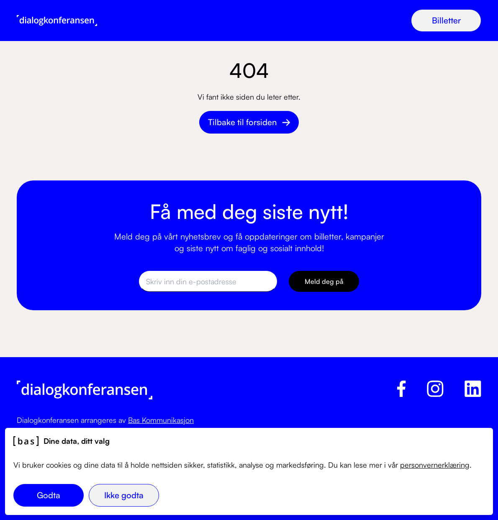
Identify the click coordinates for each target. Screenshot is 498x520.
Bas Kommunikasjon (161, 420)
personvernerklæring (435, 464)
